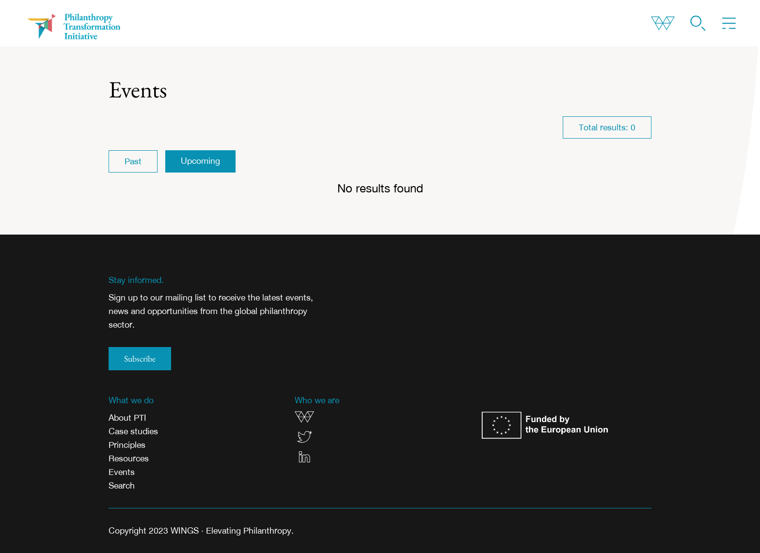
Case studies (133, 431)
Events (122, 472)
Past (133, 161)
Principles (127, 445)
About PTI (127, 417)
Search (122, 485)
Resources (129, 458)
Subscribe (140, 358)
